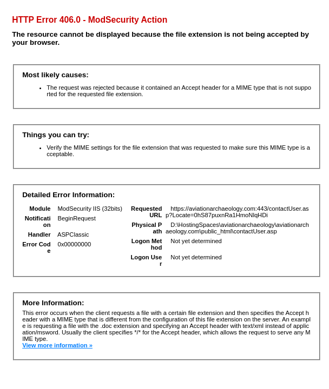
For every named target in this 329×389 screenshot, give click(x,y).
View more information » (57, 345)
